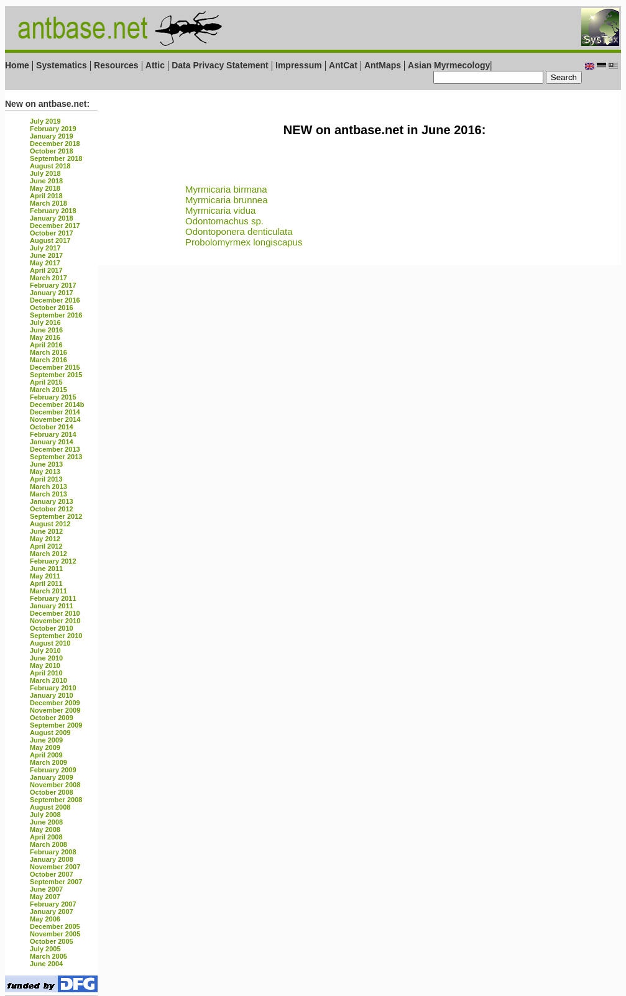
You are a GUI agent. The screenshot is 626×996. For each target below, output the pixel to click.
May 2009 (45, 747)
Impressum (298, 65)
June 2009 (46, 740)
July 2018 (45, 173)
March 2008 (48, 844)
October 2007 (51, 874)
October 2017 (51, 233)
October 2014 (51, 427)
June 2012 (46, 531)
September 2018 (56, 158)
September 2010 (56, 635)
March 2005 (48, 956)
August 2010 (50, 643)
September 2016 (56, 315)
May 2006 (45, 919)
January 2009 (51, 777)
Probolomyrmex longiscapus (243, 242)
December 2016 (55, 300)
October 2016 (51, 307)
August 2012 (50, 524)
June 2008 (46, 822)
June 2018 (46, 181)
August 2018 (50, 166)
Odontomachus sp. (224, 221)
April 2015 (46, 382)
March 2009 (48, 762)
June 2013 (46, 464)
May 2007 (45, 896)
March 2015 (48, 389)
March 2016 (48, 352)
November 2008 (55, 784)
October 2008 (51, 792)
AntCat (344, 65)
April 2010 (46, 673)
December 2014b (57, 404)
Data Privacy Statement (220, 65)
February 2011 (53, 598)
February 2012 (53, 561)
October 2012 (51, 509)
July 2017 (45, 248)
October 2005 (51, 941)
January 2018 (51, 218)
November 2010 (55, 620)
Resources (116, 65)
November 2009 (55, 710)
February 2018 (53, 210)
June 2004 (46, 963)
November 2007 (55, 866)
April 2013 (46, 479)
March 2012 (48, 553)
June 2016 (46, 330)
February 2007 (53, 904)
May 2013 (45, 471)
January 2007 (51, 911)
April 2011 (46, 583)
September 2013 (56, 456)
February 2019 (53, 128)
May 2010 (45, 665)
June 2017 (46, 255)
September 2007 (56, 881)
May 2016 (45, 337)
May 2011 (45, 576)
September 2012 (56, 516)
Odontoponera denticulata (239, 231)
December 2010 (55, 613)
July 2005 (45, 949)
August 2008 (50, 807)
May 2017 (45, 263)
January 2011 (51, 606)
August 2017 (50, 240)
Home (17, 65)
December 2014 (55, 412)
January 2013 (51, 501)
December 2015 (55, 367)
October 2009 (51, 717)
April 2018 (46, 195)
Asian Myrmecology (449, 65)
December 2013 (55, 449)
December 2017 (55, 225)
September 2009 (56, 725)
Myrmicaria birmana (226, 189)
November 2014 (55, 419)
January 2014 (51, 441)
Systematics (61, 65)
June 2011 (46, 568)
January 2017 (51, 292)
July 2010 (45, 650)
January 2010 (51, 695)
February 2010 (53, 688)
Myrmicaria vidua (220, 210)
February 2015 (53, 397)
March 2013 (48, 486)
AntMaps (383, 65)
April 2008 (46, 837)
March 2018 (48, 203)
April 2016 (46, 345)
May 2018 (45, 188)
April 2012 (46, 546)
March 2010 (48, 680)
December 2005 (55, 926)
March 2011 (48, 591)
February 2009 (53, 770)
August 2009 (50, 732)
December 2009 (55, 702)
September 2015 (56, 374)
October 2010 (51, 628)
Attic (155, 65)
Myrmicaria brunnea (226, 199)
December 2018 (55, 143)
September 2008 (56, 799)
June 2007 (46, 889)
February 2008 (53, 852)
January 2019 (51, 136)
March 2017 (48, 277)
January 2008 (51, 859)
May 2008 (45, 829)
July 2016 (45, 322)
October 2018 (51, 151)
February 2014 (53, 434)
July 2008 (45, 814)
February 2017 (53, 285)
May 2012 (45, 538)
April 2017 (46, 270)
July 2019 (45, 121)
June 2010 (46, 658)
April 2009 (46, 755)
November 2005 (55, 934)
